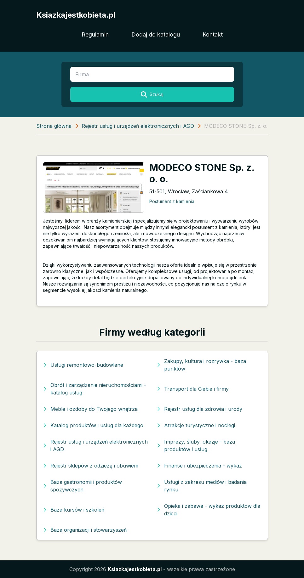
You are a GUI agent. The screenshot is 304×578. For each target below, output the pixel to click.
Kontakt (213, 34)
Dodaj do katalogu (155, 34)
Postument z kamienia (171, 201)
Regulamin (95, 34)
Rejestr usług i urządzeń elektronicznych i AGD (138, 126)
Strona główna (54, 126)
